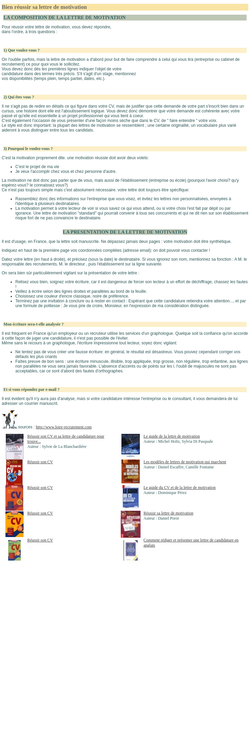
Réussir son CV (40, 461)
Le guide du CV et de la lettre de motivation (180, 487)
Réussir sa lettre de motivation (168, 513)
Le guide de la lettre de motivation (172, 436)
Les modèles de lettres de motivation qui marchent (185, 461)
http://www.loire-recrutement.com (64, 427)
